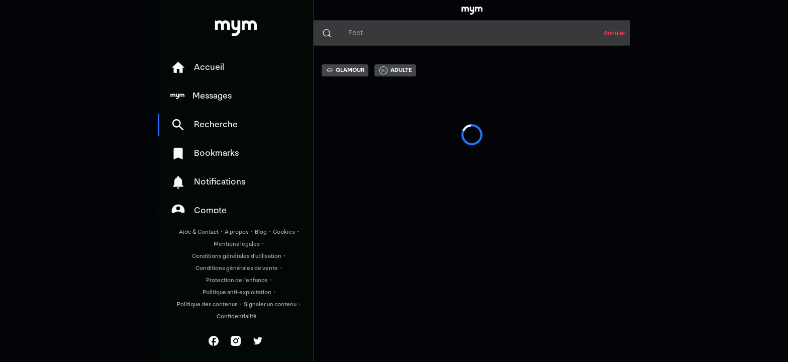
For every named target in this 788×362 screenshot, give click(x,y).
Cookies (284, 232)
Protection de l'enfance (237, 280)
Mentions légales (237, 244)
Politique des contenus (207, 304)
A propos (237, 232)
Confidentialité (237, 316)
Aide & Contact (199, 232)
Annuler (614, 33)
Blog (261, 232)
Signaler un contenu (270, 304)
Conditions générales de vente (236, 268)
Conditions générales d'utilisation (236, 256)
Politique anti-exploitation (237, 292)
